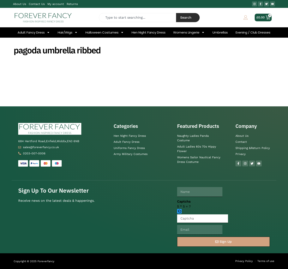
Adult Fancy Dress (34, 32)
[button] (202, 211)
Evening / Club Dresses (253, 32)
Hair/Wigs (68, 32)
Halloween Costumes (104, 32)
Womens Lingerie (189, 32)
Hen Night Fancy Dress (149, 32)
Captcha (184, 201)
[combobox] (137, 17)
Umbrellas (220, 32)
